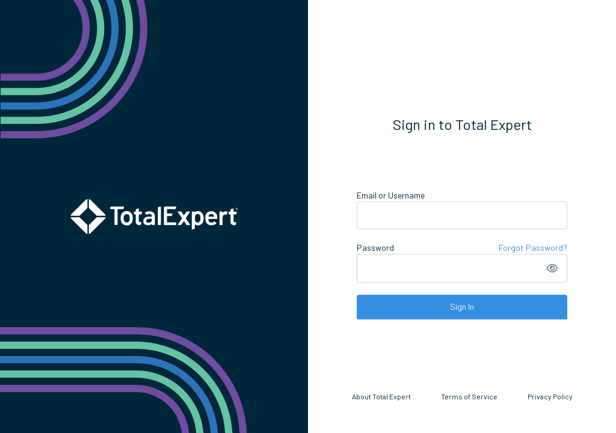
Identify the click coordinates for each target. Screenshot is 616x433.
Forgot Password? (533, 247)
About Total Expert (381, 396)
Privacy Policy (550, 396)
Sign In (462, 306)
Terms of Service (469, 396)
